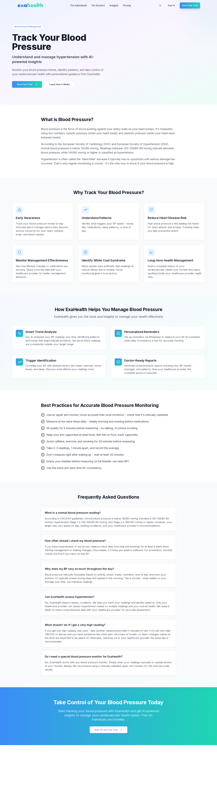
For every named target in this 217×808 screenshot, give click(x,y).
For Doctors (98, 5)
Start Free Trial (190, 5)
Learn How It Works (59, 84)
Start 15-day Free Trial (108, 729)
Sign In (171, 5)
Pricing (127, 5)
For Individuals (79, 5)
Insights (114, 5)
